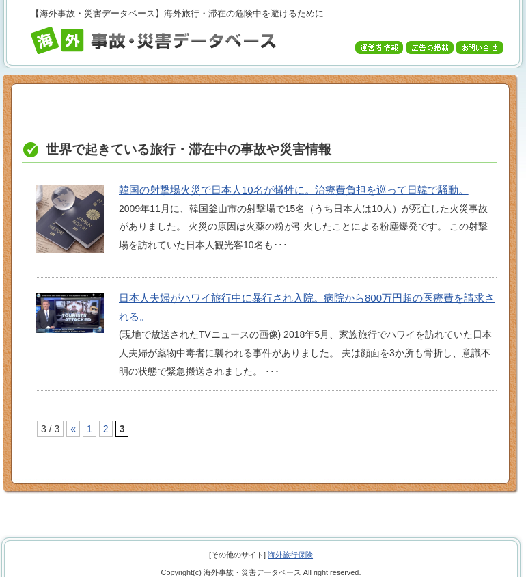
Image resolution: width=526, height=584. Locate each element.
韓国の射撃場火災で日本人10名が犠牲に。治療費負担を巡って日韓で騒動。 (294, 190)
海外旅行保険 (290, 554)
